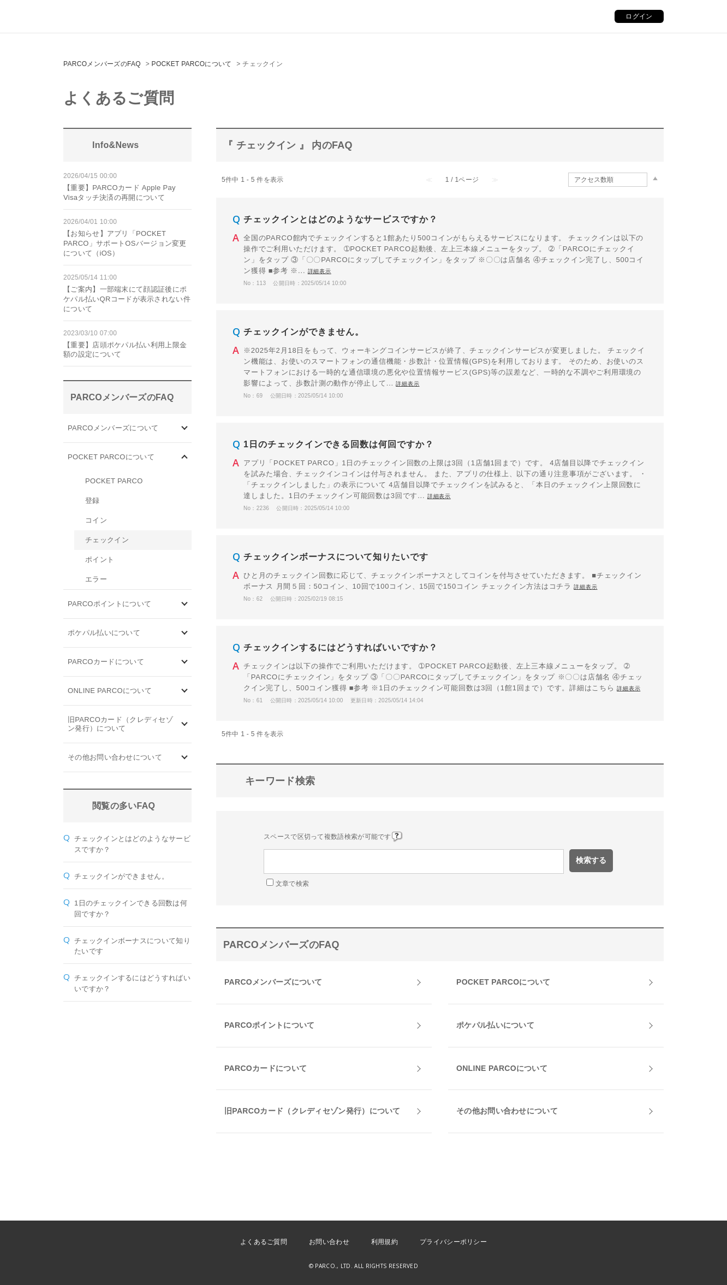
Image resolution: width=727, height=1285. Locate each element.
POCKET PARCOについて (192, 64)
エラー (96, 579)
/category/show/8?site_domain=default (185, 758)
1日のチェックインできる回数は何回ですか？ (338, 444)
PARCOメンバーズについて (113, 428)
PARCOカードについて (106, 662)
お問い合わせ (329, 1242)
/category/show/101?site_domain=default (185, 662)
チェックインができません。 (121, 876)
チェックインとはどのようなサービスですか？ (340, 219)
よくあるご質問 (263, 1242)
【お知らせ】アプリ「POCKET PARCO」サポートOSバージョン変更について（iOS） (125, 243)
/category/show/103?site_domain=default (185, 428)
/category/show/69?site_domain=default (185, 691)
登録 (92, 500)
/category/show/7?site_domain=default (185, 724)
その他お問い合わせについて (115, 757)
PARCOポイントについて (109, 604)
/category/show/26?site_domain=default (185, 633)
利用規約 (384, 1242)
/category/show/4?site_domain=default (185, 457)
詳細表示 (319, 271)
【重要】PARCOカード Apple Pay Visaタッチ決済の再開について (119, 192)
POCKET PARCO (114, 481)
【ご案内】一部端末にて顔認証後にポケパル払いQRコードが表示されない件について (126, 299)
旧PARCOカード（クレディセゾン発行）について (120, 723)
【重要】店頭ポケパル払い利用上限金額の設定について (125, 350)
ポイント (99, 559)
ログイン (638, 16)
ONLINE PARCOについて (110, 690)
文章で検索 (292, 883)
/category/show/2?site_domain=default (185, 604)
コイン (96, 520)
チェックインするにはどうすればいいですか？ (340, 647)
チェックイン (107, 540)
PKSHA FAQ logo (667, 1267)
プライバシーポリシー (453, 1242)
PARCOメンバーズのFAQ (102, 64)
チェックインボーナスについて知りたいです (335, 556)
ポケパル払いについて (104, 633)
